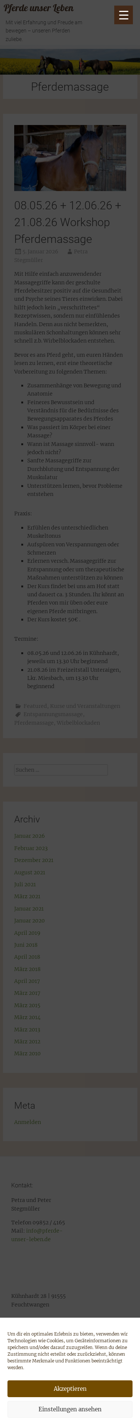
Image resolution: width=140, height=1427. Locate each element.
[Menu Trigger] (123, 15)
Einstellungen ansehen (70, 1409)
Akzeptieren (70, 1388)
